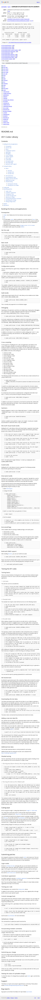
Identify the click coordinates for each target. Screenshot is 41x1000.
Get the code (8, 147)
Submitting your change (11, 200)
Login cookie (8, 191)
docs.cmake (5, 108)
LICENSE (5, 112)
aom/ (4, 65)
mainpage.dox (6, 114)
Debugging (8, 153)
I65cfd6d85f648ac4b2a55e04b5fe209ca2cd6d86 (19, 42)
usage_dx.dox (6, 124)
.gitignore (5, 96)
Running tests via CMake (13, 185)
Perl (4, 218)
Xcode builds (8, 159)
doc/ (4, 82)
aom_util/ (5, 74)
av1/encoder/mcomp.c (6, 47)
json (38, 997)
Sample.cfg (5, 119)
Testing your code (10, 194)
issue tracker (29, 991)
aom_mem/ (5, 69)
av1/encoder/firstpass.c (6, 45)
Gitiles (8, 997)
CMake (5, 215)
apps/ (4, 75)
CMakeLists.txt (6, 104)
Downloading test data (11, 177)
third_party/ (5, 88)
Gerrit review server (11, 872)
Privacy (12, 997)
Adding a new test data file (12, 178)
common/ (5, 80)
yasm (12, 219)
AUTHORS (5, 101)
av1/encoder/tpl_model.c (6, 59)
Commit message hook (11, 195)
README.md (6, 117)
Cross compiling (9, 155)
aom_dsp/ (5, 67)
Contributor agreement (11, 192)
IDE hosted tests (9, 175)
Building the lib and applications (10, 144)
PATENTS (5, 116)
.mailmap (5, 98)
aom (9, 7)
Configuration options (10, 150)
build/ (4, 78)
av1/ (4, 77)
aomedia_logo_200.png (8, 99)
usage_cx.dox (6, 122)
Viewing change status (11, 201)
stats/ (4, 85)
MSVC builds (8, 158)
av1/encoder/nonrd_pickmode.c (8, 51)
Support (5, 203)
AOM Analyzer (9, 488)
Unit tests (10, 170)
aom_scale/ (5, 72)
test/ (4, 86)
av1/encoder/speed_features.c (8, 54)
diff (32, 20)
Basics (7, 149)
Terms (16, 997)
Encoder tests (11, 173)
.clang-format (6, 91)
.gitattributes (6, 95)
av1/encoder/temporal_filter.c (8, 57)
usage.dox (5, 121)
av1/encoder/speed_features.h (8, 56)
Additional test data (10, 180)
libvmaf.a (10, 553)
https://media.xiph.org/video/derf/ (8, 753)
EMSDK (22, 227)
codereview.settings (7, 106)
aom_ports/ (5, 70)
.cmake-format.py (7, 93)
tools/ (4, 90)
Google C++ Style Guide (31, 810)
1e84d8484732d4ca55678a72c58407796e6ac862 (18, 19)
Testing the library (7, 166)
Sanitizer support (9, 156)
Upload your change (10, 197)
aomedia (4, 7)
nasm (33, 219)
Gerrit (25, 857)
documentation (21, 817)
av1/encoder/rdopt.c (5, 53)
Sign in (38, 2)
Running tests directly (12, 184)
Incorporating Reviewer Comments (13, 198)
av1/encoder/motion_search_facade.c (9, 50)
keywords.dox (6, 109)
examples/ (5, 83)
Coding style (6, 187)
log (8, 11)
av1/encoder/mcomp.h (6, 48)
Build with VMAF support (11, 164)
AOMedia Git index (10, 866)
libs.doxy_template (7, 111)
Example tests (11, 172)
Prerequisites (8, 146)
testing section (21, 889)
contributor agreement (21, 878)
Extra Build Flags (9, 162)
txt (35, 997)
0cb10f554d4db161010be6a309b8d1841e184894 (18, 20)
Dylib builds (8, 152)
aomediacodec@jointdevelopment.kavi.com (14, 985)
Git (4, 216)
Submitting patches (7, 189)
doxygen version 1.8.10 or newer (27, 225)
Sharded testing (9, 181)
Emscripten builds (9, 161)
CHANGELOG (6, 103)
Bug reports (6, 205)
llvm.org (5, 817)
